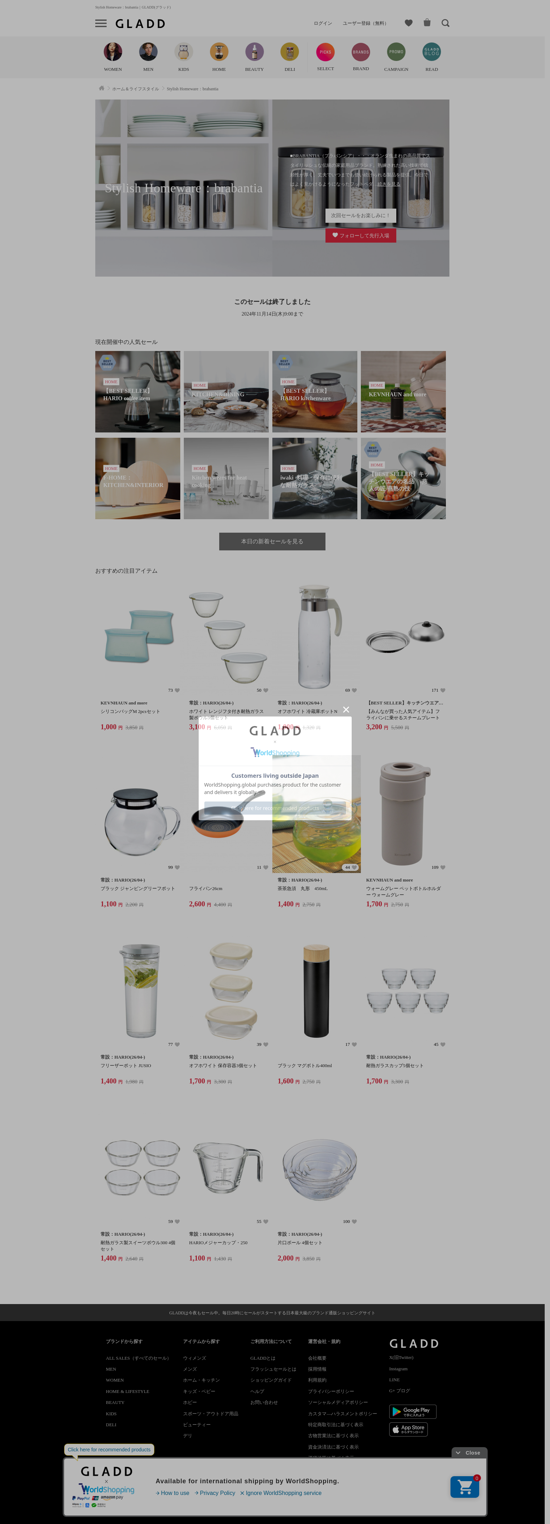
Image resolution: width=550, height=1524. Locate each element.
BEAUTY (115, 1402)
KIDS (111, 1413)
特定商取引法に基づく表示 (335, 1424)
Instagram (398, 1368)
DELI (111, 1424)
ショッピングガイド (271, 1380)
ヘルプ (257, 1391)
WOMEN (115, 1380)
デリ (187, 1435)
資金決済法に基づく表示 (333, 1447)
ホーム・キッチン (201, 1380)
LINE (394, 1379)
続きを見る (389, 184)
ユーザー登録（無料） (366, 23)
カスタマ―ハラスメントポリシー (342, 1413)
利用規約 (317, 1380)
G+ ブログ (399, 1390)
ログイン (323, 23)
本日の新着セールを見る (272, 541)
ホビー (190, 1402)
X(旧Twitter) (401, 1357)
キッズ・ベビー (199, 1391)
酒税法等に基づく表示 (331, 1458)
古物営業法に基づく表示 (333, 1435)
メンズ (190, 1369)
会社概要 (317, 1358)
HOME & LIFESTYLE (127, 1391)
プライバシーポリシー (331, 1391)
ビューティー (197, 1424)
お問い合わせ (264, 1402)
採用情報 (317, 1369)
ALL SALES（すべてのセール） (138, 1358)
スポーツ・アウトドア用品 (210, 1413)
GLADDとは (263, 1358)
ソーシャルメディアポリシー (338, 1402)
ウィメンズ (194, 1358)
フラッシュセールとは (273, 1369)
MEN (111, 1369)
